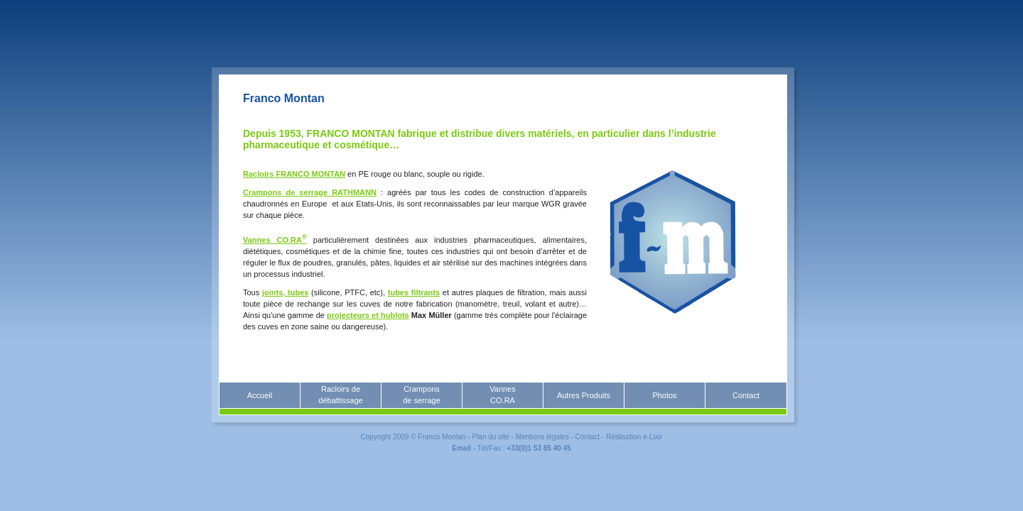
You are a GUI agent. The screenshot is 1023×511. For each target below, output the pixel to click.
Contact (745, 395)
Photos (664, 395)
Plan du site (490, 437)
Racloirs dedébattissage (340, 395)
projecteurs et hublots (368, 315)
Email (461, 448)
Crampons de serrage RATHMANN (310, 192)
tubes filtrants (414, 292)
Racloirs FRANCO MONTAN (294, 174)
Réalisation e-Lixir (634, 437)
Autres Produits (583, 395)
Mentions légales (542, 437)
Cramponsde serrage (421, 395)
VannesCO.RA (502, 395)
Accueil (259, 395)
